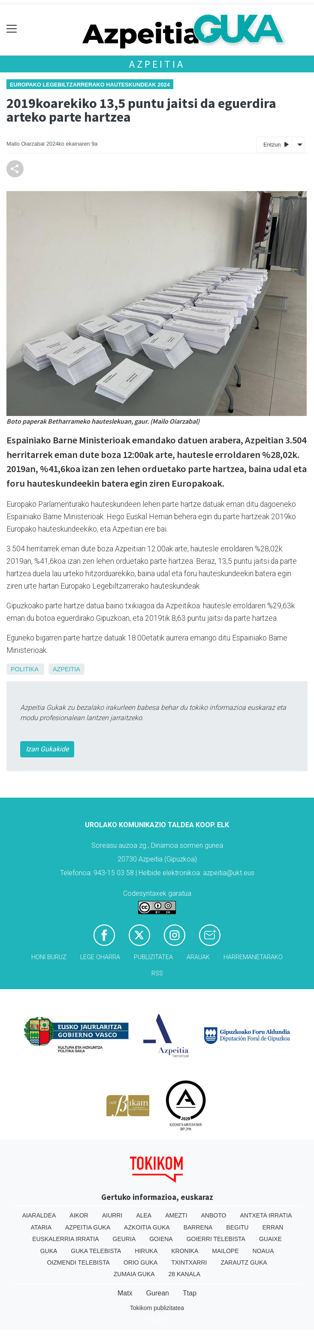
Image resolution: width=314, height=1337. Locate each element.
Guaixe (270, 1238)
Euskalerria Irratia (65, 1238)
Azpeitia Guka (87, 1227)
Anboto (213, 1215)
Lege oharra (100, 957)
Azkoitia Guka (147, 1227)
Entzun (276, 144)
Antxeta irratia (266, 1215)
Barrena (198, 1227)
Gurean (157, 1293)
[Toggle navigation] (12, 28)
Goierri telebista (216, 1238)
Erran (272, 1227)
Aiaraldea (39, 1215)
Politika (24, 669)
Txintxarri (189, 1262)
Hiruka (146, 1250)
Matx (125, 1293)
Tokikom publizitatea (157, 1307)
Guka (48, 1250)
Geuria (124, 1238)
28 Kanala (184, 1274)
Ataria (41, 1227)
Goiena (160, 1238)
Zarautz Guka (243, 1262)
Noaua (263, 1250)
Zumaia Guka (134, 1274)
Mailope (225, 1250)
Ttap (189, 1293)
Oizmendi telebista (78, 1262)
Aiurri (112, 1215)
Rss (157, 973)
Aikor (78, 1215)
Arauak (198, 957)
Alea (143, 1215)
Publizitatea (153, 957)
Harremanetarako (253, 957)
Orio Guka (140, 1262)
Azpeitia (156, 64)
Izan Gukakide (47, 749)
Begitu (237, 1227)
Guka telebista (96, 1250)
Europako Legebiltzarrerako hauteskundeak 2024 (90, 84)
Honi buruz (48, 957)
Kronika (184, 1250)
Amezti (176, 1215)
